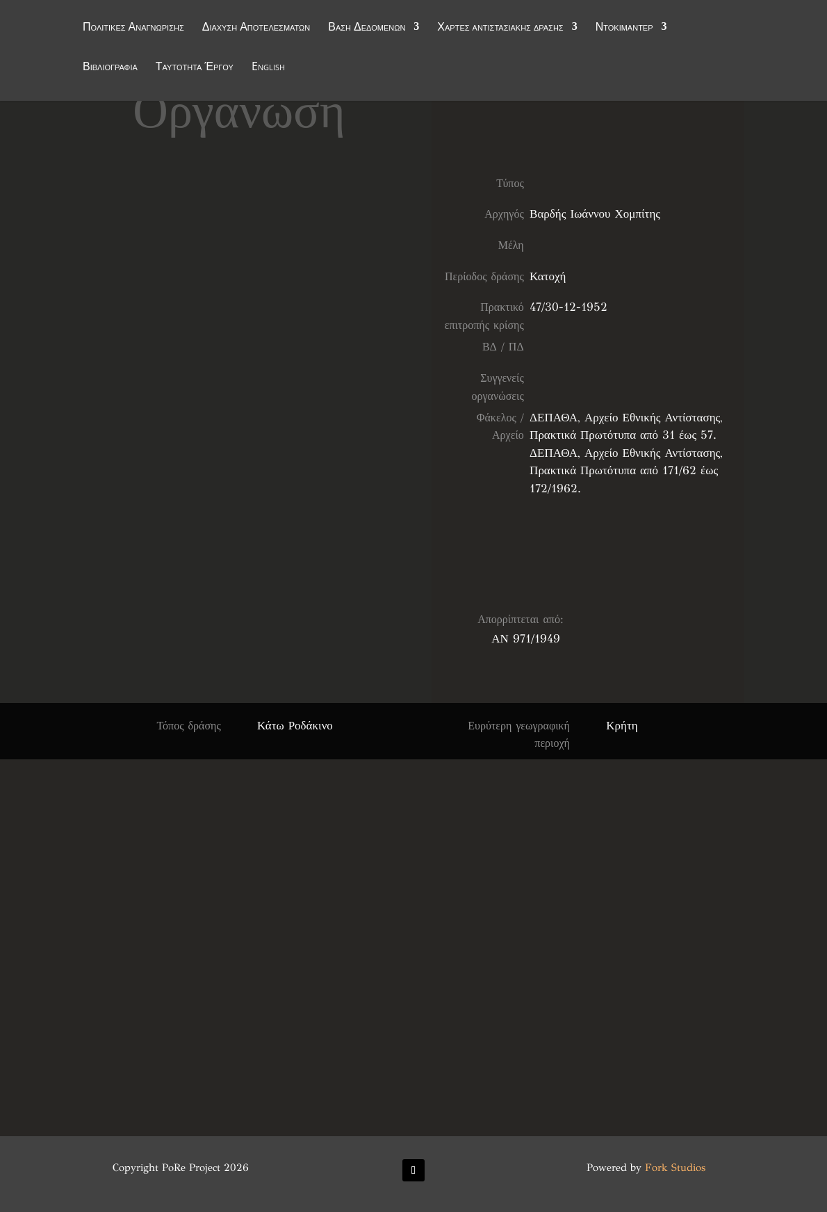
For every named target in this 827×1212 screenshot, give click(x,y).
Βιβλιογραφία (110, 69)
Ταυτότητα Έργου (195, 69)
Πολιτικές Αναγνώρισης (133, 29)
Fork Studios (675, 1167)
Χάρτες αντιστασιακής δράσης (500, 29)
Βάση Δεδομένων (366, 29)
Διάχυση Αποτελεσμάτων (256, 29)
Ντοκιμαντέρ (624, 29)
